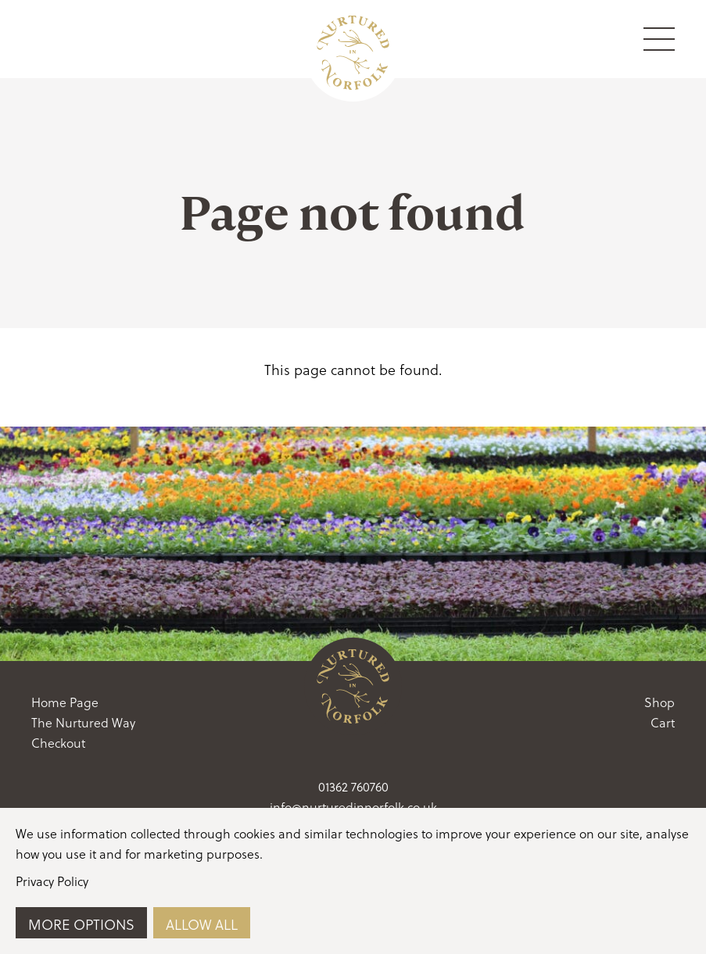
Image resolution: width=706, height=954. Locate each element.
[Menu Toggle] (659, 39)
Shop (659, 702)
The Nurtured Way (83, 722)
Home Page (65, 702)
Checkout (58, 743)
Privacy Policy (52, 881)
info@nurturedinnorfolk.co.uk (353, 807)
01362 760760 (353, 786)
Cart (662, 722)
